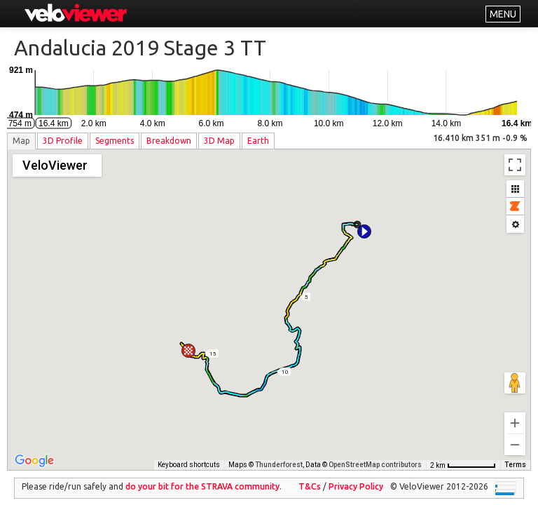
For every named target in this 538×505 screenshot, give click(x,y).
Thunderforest (279, 455)
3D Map (219, 140)
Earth (258, 140)
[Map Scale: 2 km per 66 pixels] (463, 455)
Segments (114, 140)
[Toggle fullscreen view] (514, 164)
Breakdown (168, 140)
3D (63, 140)
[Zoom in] (514, 413)
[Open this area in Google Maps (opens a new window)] (34, 451)
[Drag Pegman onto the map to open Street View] (514, 373)
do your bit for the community (202, 476)
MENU (503, 14)
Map (21, 140)
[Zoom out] (514, 434)
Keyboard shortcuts (189, 455)
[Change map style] (57, 165)
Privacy (356, 476)
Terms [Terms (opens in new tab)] (515, 455)
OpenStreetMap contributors (375, 455)
